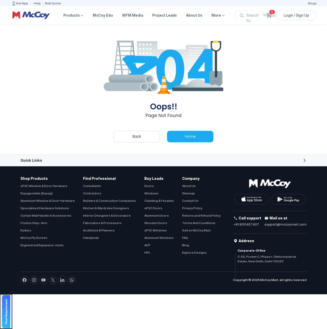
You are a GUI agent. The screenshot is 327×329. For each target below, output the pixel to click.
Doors (149, 185)
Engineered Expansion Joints (42, 245)
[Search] (247, 15)
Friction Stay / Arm (33, 223)
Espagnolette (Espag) (36, 193)
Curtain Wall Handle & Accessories (45, 215)
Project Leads (164, 15)
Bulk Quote (53, 3)
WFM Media (132, 15)
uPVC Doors (153, 208)
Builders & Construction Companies (109, 200)
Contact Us (190, 200)
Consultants (92, 185)
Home (190, 136)
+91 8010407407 (246, 224)
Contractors (92, 193)
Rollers (25, 230)
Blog (185, 245)
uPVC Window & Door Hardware (43, 185)
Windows (151, 193)
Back (137, 136)
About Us (194, 15)
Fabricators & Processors (102, 223)
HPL (147, 252)
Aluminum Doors (156, 215)
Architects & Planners (99, 230)
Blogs (312, 3)
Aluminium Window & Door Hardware (47, 200)
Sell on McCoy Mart (196, 230)
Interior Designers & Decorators (107, 215)
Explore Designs (194, 252)
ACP (147, 245)
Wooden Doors (155, 223)
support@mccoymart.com (285, 224)
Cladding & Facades (159, 200)
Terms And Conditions (198, 223)
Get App (20, 4)
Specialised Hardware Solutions (44, 208)
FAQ (185, 237)
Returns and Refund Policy (201, 215)
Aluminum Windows (158, 237)
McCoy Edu (103, 15)
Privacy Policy (192, 208)
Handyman (91, 237)
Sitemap (188, 193)
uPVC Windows (155, 230)
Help (37, 3)
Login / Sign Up (296, 15)
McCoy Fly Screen (33, 237)
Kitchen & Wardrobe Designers (106, 208)
